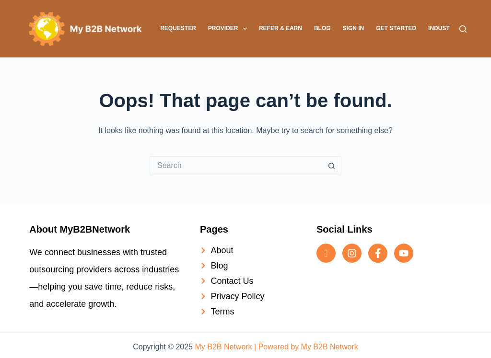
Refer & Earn (280, 28)
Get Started (396, 28)
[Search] (463, 29)
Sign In (353, 28)
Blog (322, 28)
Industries (445, 28)
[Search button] (331, 165)
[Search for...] (236, 165)
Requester (178, 28)
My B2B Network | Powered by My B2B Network (276, 347)
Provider (229, 28)
